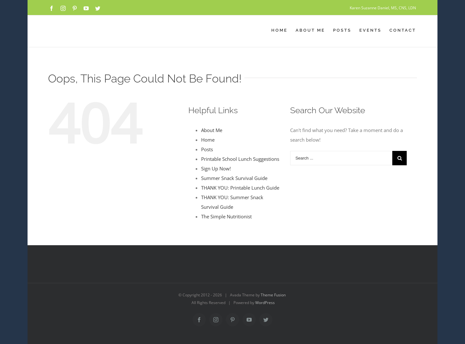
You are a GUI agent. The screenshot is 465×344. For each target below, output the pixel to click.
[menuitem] (283, 30)
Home (208, 140)
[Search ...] (341, 158)
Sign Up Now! (216, 168)
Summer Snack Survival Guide (234, 178)
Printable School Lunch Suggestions (240, 159)
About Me (211, 130)
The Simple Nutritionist (226, 216)
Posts (207, 149)
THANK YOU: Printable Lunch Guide (240, 187)
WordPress (265, 302)
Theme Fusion (273, 295)
